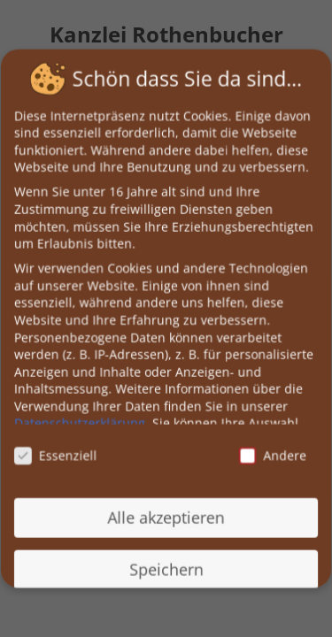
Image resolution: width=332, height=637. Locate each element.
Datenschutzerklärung (80, 422)
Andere (271, 454)
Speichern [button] (166, 567)
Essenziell (56, 454)
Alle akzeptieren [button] (166, 515)
